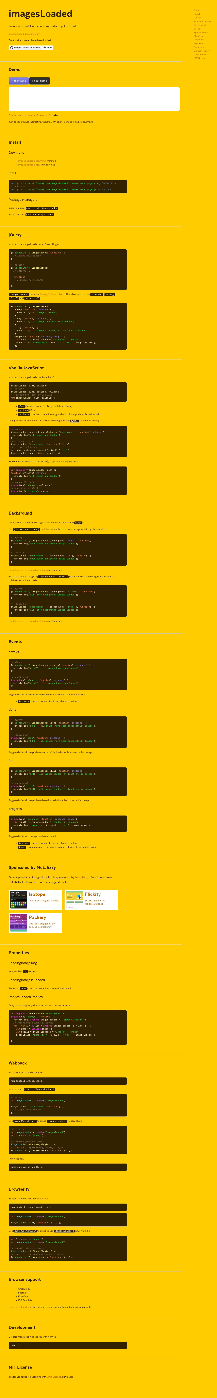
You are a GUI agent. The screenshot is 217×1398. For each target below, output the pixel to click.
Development (200, 54)
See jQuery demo (18, 570)
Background (200, 25)
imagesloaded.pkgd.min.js (32, 161)
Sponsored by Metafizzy (201, 34)
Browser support (202, 51)
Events (197, 29)
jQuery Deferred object (52, 294)
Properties (199, 39)
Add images (19, 80)
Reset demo (39, 80)
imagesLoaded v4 (23, 1307)
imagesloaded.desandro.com (24, 34)
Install (197, 14)
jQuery (197, 18)
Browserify (199, 47)
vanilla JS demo (36, 115)
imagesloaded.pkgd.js (30, 165)
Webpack (198, 43)
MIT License (199, 58)
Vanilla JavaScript (202, 21)
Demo (197, 10)
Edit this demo (16, 115)
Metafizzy (81, 877)
